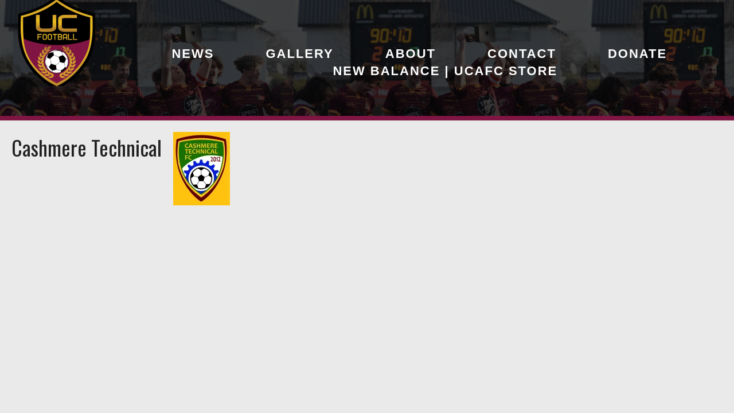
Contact (521, 53)
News (192, 53)
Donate (637, 53)
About (410, 53)
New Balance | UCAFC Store (445, 71)
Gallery (299, 53)
